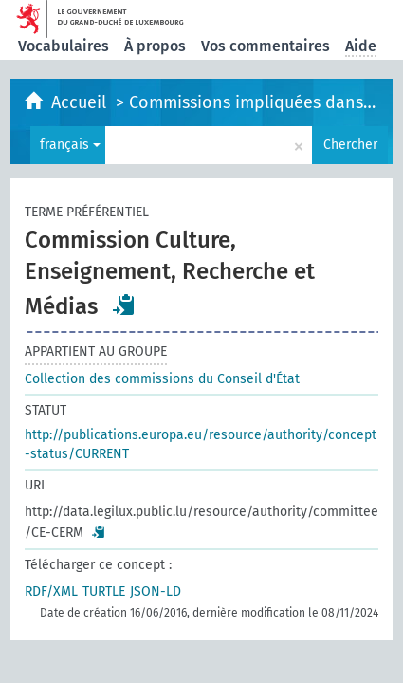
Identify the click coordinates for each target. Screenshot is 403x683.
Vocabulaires (63, 46)
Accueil (81, 102)
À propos (155, 46)
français (70, 145)
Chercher (350, 145)
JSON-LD (155, 591)
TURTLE (103, 591)
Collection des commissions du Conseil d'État (162, 379)
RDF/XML (51, 591)
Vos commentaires (265, 46)
